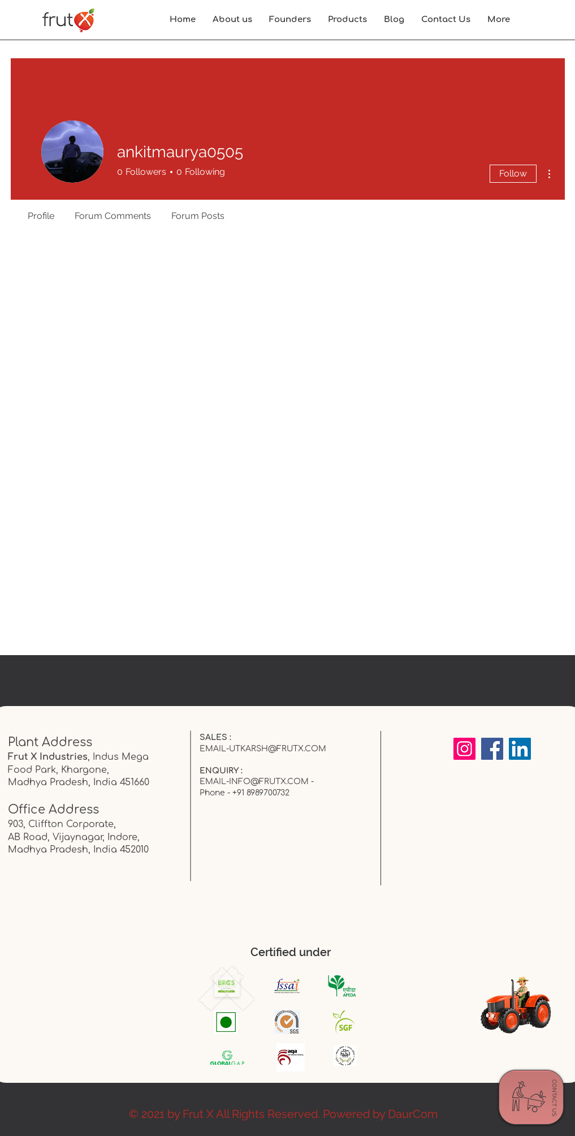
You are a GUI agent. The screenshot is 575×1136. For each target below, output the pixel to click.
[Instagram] (464, 749)
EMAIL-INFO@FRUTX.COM (254, 781)
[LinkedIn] (520, 749)
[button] (498, 20)
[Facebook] (492, 749)
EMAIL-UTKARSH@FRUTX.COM (263, 749)
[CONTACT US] (554, 1098)
